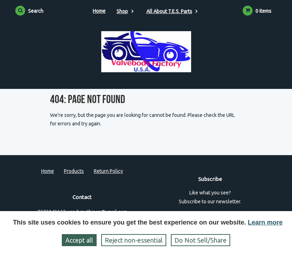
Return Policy (108, 171)
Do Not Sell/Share (200, 240)
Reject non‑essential (134, 240)
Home (99, 11)
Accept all (79, 240)
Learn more (265, 222)
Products (74, 171)
